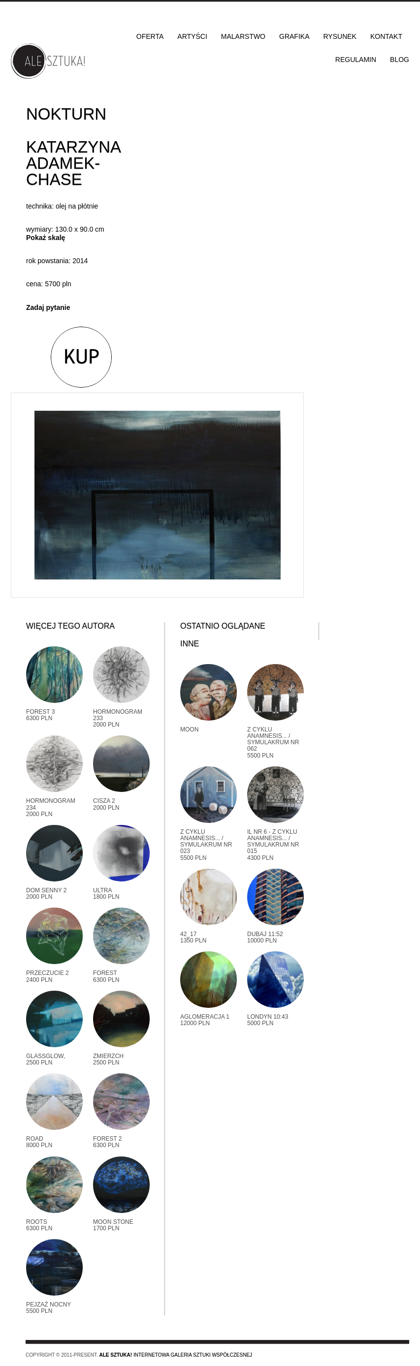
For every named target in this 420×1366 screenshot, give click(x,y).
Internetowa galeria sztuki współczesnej (175, 1355)
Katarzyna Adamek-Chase (73, 163)
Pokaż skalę (45, 238)
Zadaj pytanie (48, 307)
